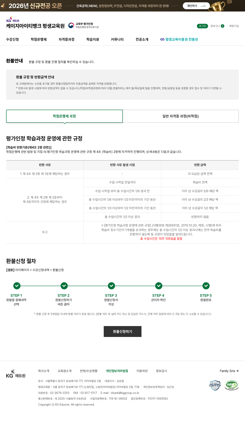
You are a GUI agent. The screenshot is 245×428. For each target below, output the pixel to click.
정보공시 (161, 371)
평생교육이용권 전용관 (179, 39)
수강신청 (12, 39)
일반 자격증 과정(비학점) (181, 116)
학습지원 (92, 39)
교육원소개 (65, 371)
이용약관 (142, 371)
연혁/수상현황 (89, 371)
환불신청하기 (122, 331)
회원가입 (234, 26)
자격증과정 (67, 39)
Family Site (227, 371)
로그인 (202, 26)
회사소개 (43, 371)
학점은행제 (39, 39)
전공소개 (142, 39)
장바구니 (217, 26)
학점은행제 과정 (64, 116)
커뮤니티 (117, 39)
